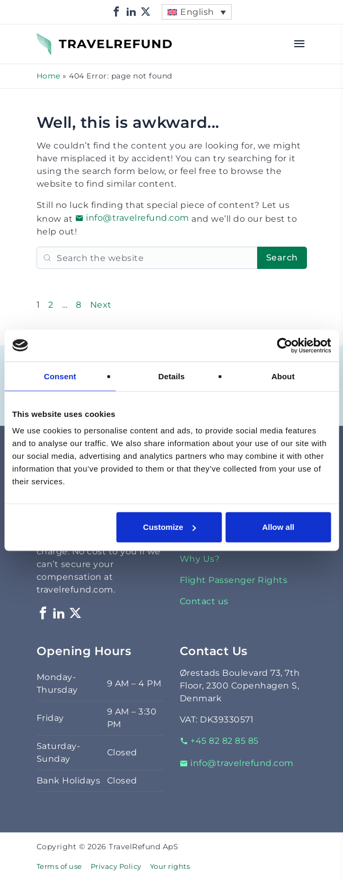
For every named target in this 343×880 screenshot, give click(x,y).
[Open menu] (300, 44)
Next (101, 305)
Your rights (170, 866)
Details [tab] (172, 375)
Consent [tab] (60, 375)
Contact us (204, 601)
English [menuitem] (197, 12)
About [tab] (283, 375)
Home (48, 76)
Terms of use (59, 866)
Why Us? (200, 559)
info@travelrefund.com (132, 218)
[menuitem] (197, 12)
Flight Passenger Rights (234, 580)
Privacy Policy (116, 866)
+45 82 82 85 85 (219, 741)
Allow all (278, 527)
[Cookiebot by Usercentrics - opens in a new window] (284, 345)
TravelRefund (66, 39)
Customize (169, 527)
